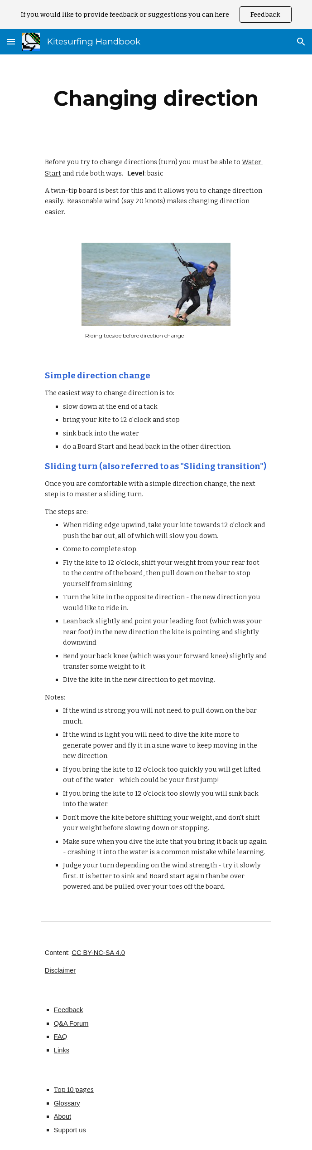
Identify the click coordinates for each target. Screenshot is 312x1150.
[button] (11, 41)
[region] (156, 14)
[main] (156, 98)
